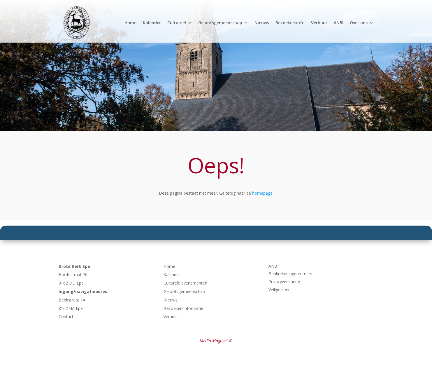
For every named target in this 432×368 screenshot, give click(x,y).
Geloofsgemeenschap (220, 22)
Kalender (152, 22)
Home (130, 22)
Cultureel (176, 22)
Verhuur (319, 22)
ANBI (338, 22)
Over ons (359, 22)
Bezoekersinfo (290, 22)
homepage (262, 193)
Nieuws (261, 22)
